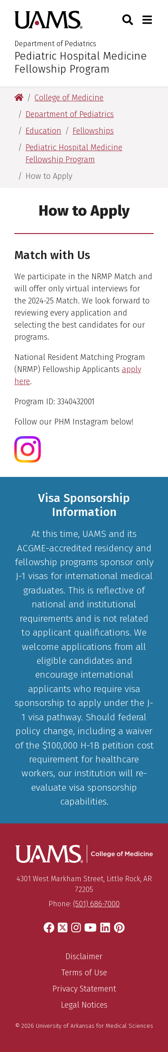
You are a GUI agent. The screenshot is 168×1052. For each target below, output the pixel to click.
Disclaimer (84, 956)
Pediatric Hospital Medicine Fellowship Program (80, 62)
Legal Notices (84, 1005)
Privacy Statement (84, 989)
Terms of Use (84, 973)
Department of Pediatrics (55, 43)
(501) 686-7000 (96, 904)
